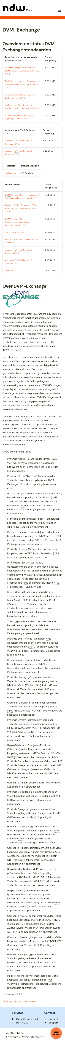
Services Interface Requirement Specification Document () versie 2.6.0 (22, 84)
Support (51, 1022)
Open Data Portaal (25, 1019)
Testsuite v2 (10, 270)
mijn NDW (20, 1022)
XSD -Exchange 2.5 (16, 232)
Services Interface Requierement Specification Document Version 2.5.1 (17, 222)
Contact (51, 1019)
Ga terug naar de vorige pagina (19, 1001)
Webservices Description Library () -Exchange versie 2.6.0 (22, 107)
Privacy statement (32, 1037)
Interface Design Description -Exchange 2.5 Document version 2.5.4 (21, 208)
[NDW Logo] (17, 10)
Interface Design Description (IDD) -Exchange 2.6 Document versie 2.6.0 (22, 71)
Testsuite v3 (10, 173)
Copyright (12, 1037)
